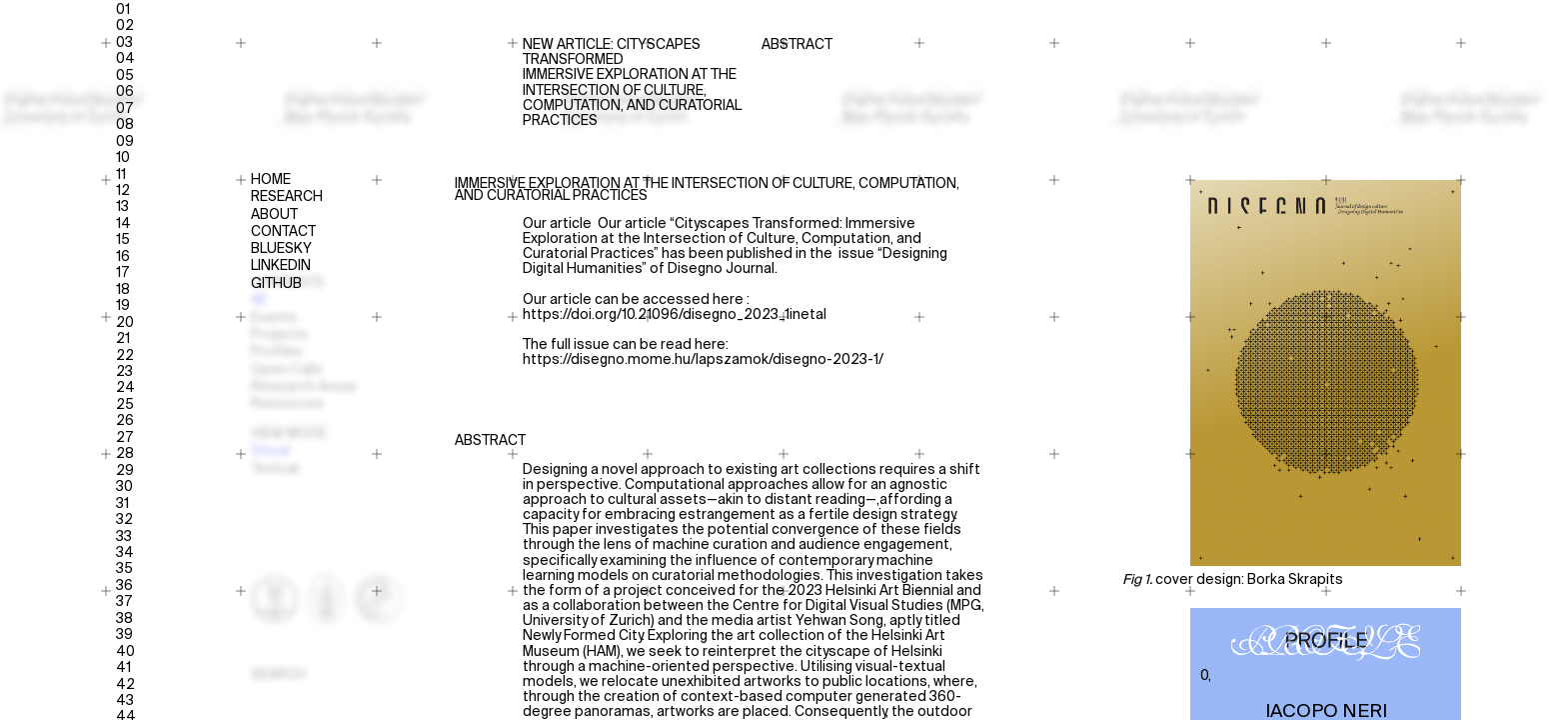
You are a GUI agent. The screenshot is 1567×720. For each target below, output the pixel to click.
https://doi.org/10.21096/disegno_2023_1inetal (674, 315)
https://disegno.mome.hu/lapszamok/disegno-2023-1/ (703, 360)
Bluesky (281, 249)
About (274, 215)
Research (287, 197)
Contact (283, 232)
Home (271, 180)
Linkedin (281, 266)
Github (276, 284)
